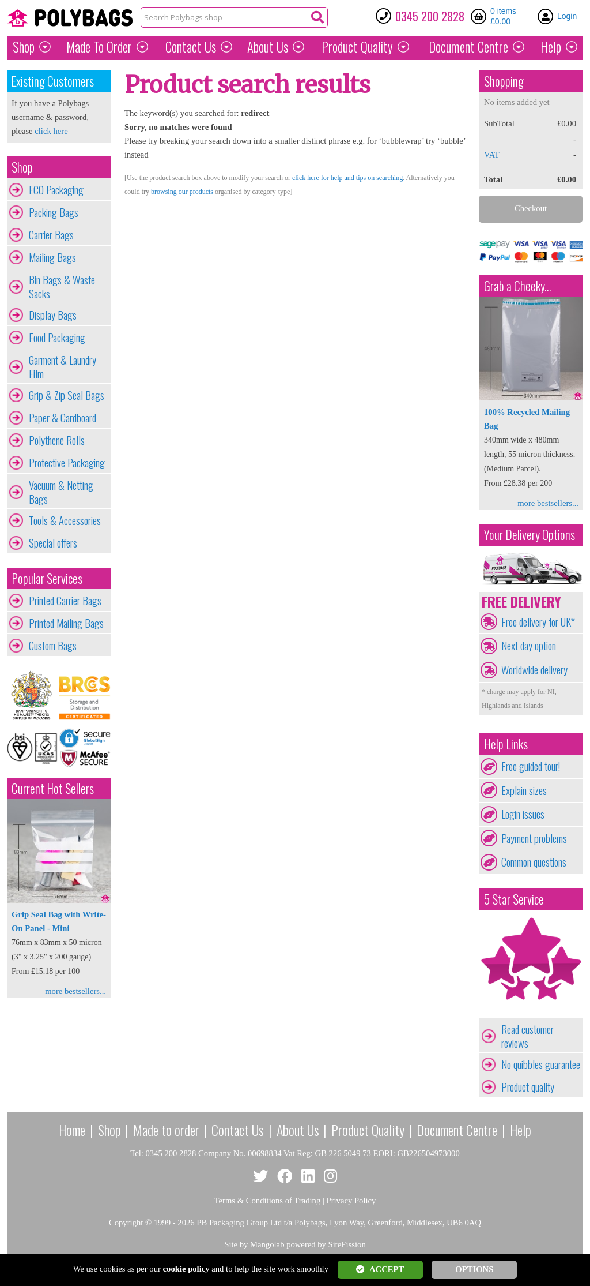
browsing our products (182, 192)
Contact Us (190, 47)
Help (550, 47)
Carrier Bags (51, 235)
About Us (267, 47)
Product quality (527, 1087)
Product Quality (367, 1129)
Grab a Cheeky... (517, 286)
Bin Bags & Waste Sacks (62, 287)
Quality (357, 47)
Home (72, 1129)
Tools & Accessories (65, 520)
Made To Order (99, 47)
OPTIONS (474, 1269)
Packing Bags (53, 212)
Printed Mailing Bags (66, 623)
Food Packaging (57, 337)
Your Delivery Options (529, 534)
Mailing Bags (52, 257)
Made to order (166, 1129)
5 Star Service (514, 899)
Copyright (126, 1222)
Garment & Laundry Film (62, 367)
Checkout (531, 208)
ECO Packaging (56, 190)
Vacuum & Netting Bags (61, 492)
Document (468, 47)
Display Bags (53, 315)
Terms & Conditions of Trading (267, 1200)
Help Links (506, 744)
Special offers (53, 543)
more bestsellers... (75, 991)
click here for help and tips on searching (347, 178)
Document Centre (457, 1129)
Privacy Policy (351, 1200)
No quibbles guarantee (540, 1064)
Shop (24, 47)
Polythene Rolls (57, 440)
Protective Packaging (67, 463)
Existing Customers (53, 81)
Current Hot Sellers (53, 788)
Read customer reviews (527, 1036)
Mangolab (267, 1244)
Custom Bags (53, 646)
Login (567, 16)
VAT (492, 154)
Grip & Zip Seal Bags (66, 395)
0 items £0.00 (503, 16)
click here (51, 131)
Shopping (504, 81)
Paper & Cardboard (62, 418)
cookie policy (186, 1268)
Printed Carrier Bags (65, 601)
